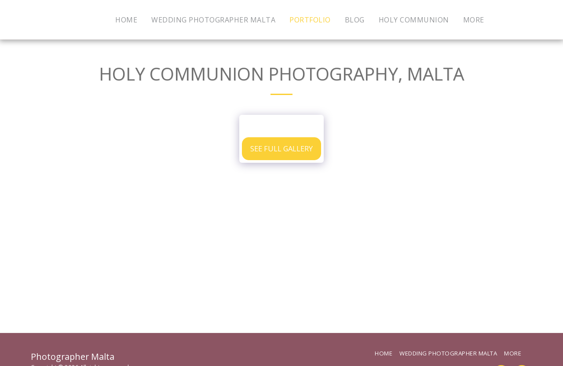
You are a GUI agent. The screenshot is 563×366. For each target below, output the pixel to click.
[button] (507, 19)
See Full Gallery (281, 148)
